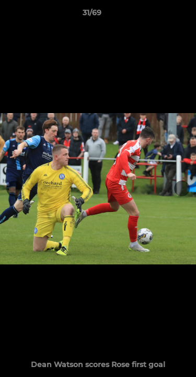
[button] (158, 15)
